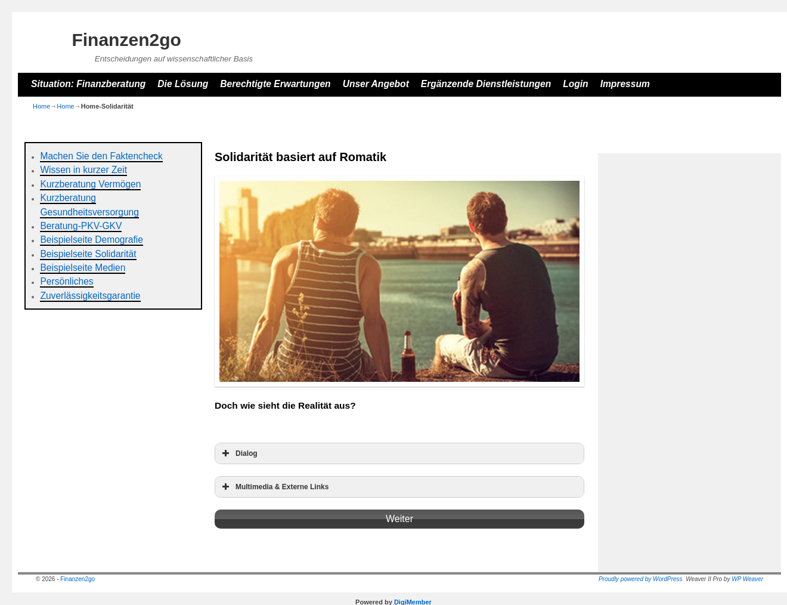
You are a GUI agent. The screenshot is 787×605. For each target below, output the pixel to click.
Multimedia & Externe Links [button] (274, 487)
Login (575, 84)
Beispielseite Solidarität (88, 254)
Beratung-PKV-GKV (81, 226)
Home (41, 106)
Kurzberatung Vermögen (90, 184)
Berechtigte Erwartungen (275, 84)
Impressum (625, 84)
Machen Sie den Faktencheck (101, 156)
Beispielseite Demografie (91, 239)
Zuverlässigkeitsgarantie (90, 296)
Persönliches (66, 281)
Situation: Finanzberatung (88, 84)
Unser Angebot (376, 84)
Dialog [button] (238, 453)
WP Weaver (747, 579)
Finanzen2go (126, 40)
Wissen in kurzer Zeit (83, 170)
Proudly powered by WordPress (641, 579)
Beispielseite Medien (82, 268)
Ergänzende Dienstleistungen (486, 84)
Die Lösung (182, 84)
